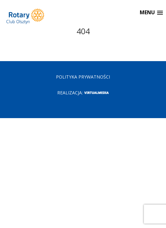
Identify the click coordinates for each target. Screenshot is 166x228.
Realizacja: (83, 93)
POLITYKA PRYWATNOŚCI (83, 77)
